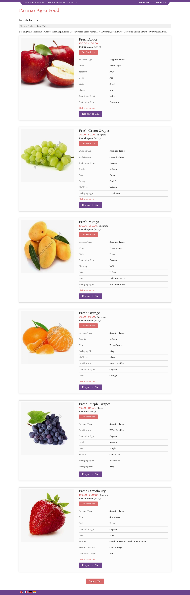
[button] (34, 2)
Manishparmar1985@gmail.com (63, 2)
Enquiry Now (95, 581)
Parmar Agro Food (39, 10)
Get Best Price (88, 52)
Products (31, 26)
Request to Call (90, 113)
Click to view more (87, 108)
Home (23, 26)
